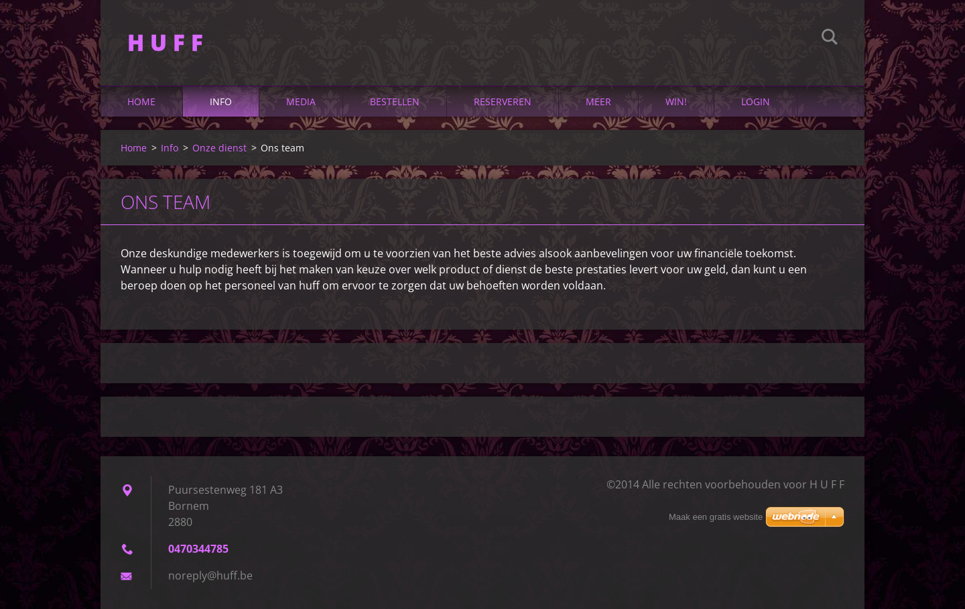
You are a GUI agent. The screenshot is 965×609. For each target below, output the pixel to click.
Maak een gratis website (716, 517)
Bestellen (395, 101)
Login (755, 101)
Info (221, 101)
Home (141, 101)
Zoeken (830, 39)
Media (301, 101)
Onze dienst (219, 147)
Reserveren (502, 101)
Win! (676, 101)
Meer (598, 101)
